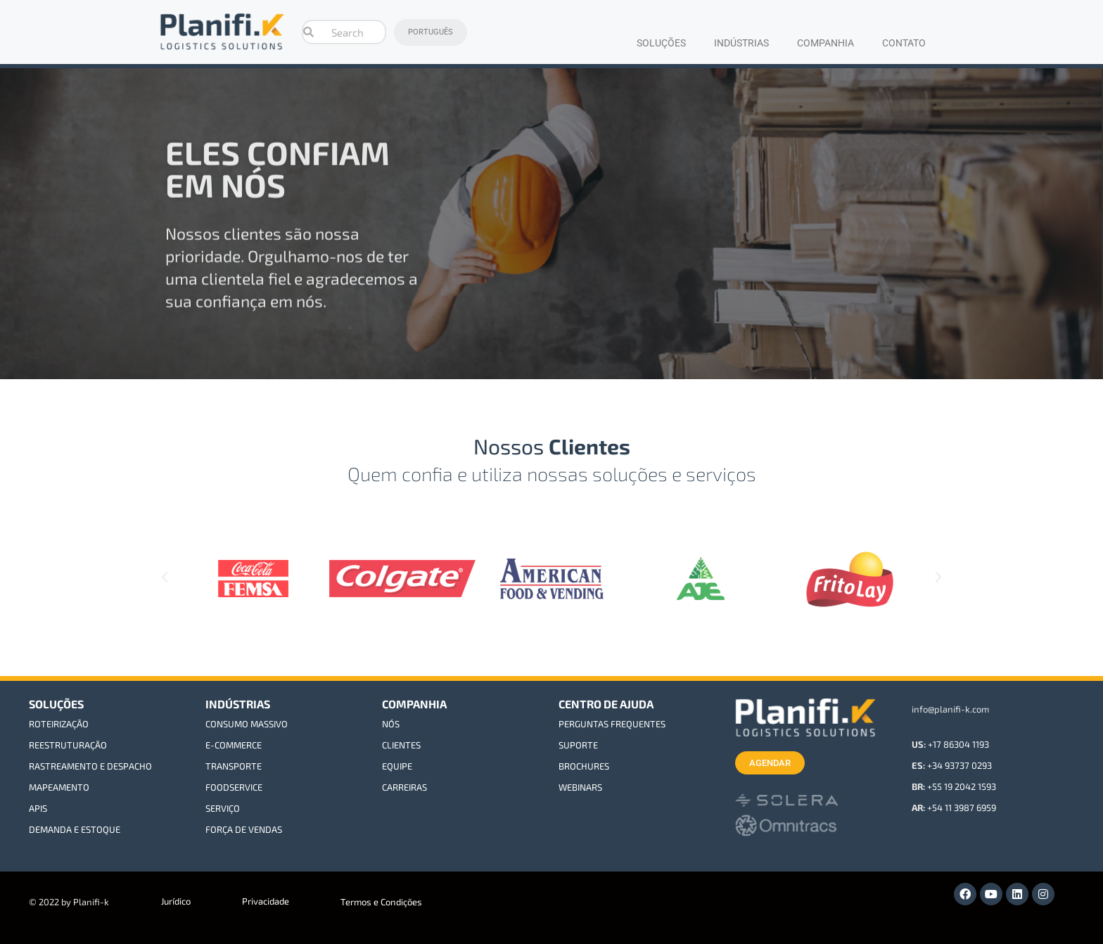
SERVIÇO (222, 808)
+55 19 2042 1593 (961, 786)
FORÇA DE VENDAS (243, 829)
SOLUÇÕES (661, 43)
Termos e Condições (381, 901)
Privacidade (265, 901)
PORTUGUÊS (430, 32)
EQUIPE (397, 766)
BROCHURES (584, 766)
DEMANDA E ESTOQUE (74, 829)
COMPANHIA (825, 43)
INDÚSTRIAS (741, 43)
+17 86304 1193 (958, 744)
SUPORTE (578, 745)
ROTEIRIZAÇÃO (59, 723)
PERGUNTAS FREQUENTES (612, 723)
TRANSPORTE (233, 766)
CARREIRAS (404, 787)
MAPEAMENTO (59, 787)
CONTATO (904, 43)
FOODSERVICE (233, 787)
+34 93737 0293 (959, 765)
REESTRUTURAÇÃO (68, 745)
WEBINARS (580, 787)
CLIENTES (401, 745)
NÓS (391, 723)
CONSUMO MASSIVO (246, 723)
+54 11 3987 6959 (961, 807)
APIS (38, 808)
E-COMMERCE (233, 745)
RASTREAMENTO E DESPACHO (90, 766)
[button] (165, 577)
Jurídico (176, 901)
